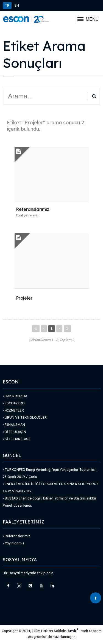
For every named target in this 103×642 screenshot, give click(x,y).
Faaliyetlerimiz (27, 215)
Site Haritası (16, 439)
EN (17, 5)
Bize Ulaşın (14, 432)
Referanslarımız (16, 536)
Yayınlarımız (13, 543)
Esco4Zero (14, 403)
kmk (73, 630)
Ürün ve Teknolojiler (25, 417)
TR (7, 5)
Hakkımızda (15, 396)
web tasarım (91, 631)
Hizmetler (13, 410)
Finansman (14, 425)
